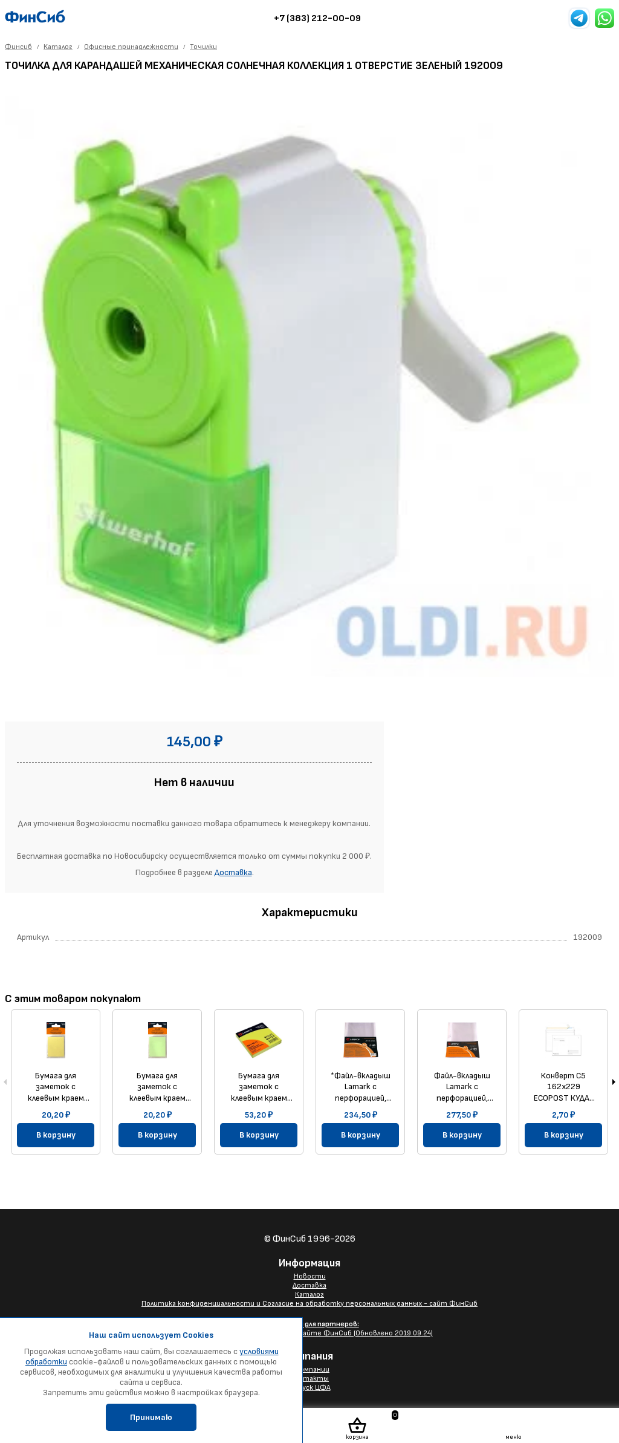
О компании (309, 1369)
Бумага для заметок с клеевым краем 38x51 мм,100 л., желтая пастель (55, 1086)
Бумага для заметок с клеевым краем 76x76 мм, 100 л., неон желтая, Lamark (259, 1086)
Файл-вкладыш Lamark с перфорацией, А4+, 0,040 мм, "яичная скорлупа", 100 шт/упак (462, 1086)
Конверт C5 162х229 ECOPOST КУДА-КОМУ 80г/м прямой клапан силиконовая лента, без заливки (564, 1086)
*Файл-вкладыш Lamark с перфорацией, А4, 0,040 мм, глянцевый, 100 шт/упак (361, 1086)
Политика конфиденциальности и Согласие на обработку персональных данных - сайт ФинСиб (309, 1303)
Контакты (309, 1378)
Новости (310, 1276)
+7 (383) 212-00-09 (317, 18)
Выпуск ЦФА (310, 1387)
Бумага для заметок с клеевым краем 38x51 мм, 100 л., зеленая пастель (157, 1086)
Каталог (309, 1294)
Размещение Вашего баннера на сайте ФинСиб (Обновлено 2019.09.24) (310, 1329)
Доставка (233, 872)
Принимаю (151, 1417)
